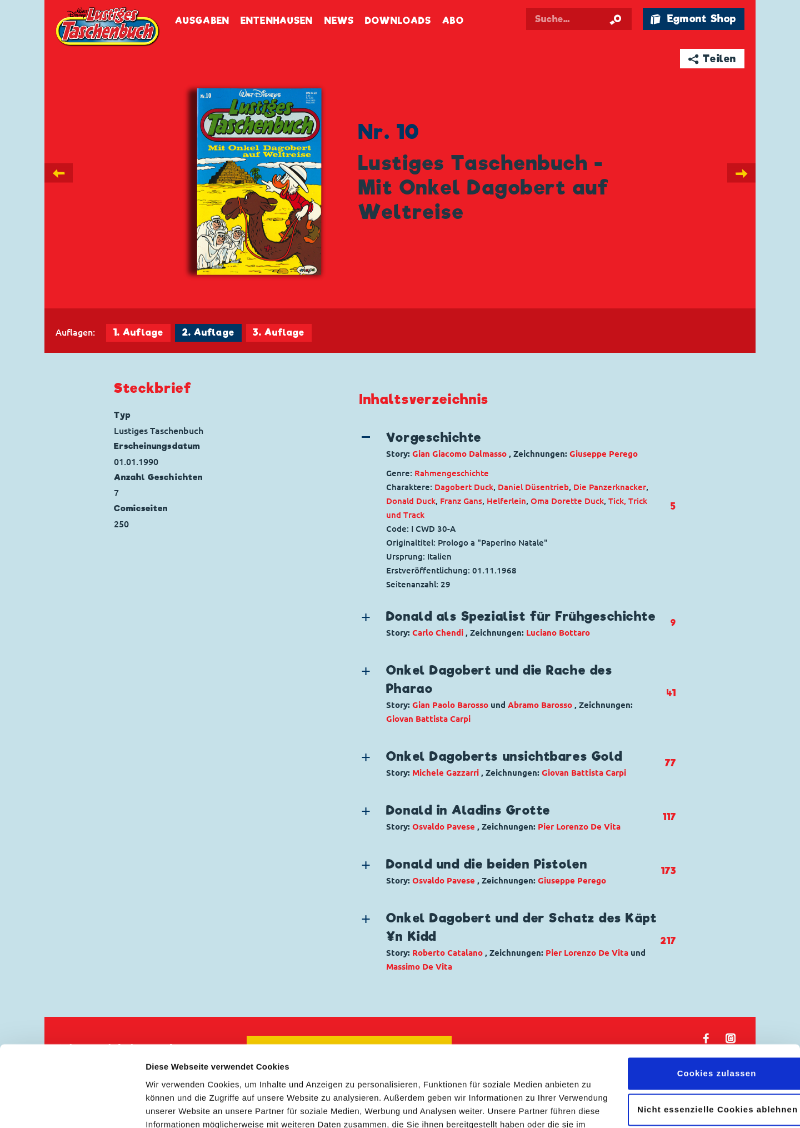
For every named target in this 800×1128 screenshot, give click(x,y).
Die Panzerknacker (609, 487)
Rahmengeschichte (451, 473)
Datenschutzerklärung (254, 1075)
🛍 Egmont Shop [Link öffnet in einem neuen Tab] (693, 18)
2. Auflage (208, 332)
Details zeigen (174, 1106)
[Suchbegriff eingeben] (579, 19)
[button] (509, 444)
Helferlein (506, 501)
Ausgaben (202, 21)
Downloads (398, 21)
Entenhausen (277, 21)
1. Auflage (138, 332)
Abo (452, 21)
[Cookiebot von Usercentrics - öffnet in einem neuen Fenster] (72, 1106)
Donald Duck (411, 501)
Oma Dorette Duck (567, 501)
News (339, 21)
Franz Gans (461, 501)
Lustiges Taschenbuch (108, 28)
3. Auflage (278, 332)
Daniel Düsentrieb (533, 487)
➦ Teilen (712, 58)
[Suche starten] (615, 19)
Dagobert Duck (463, 487)
